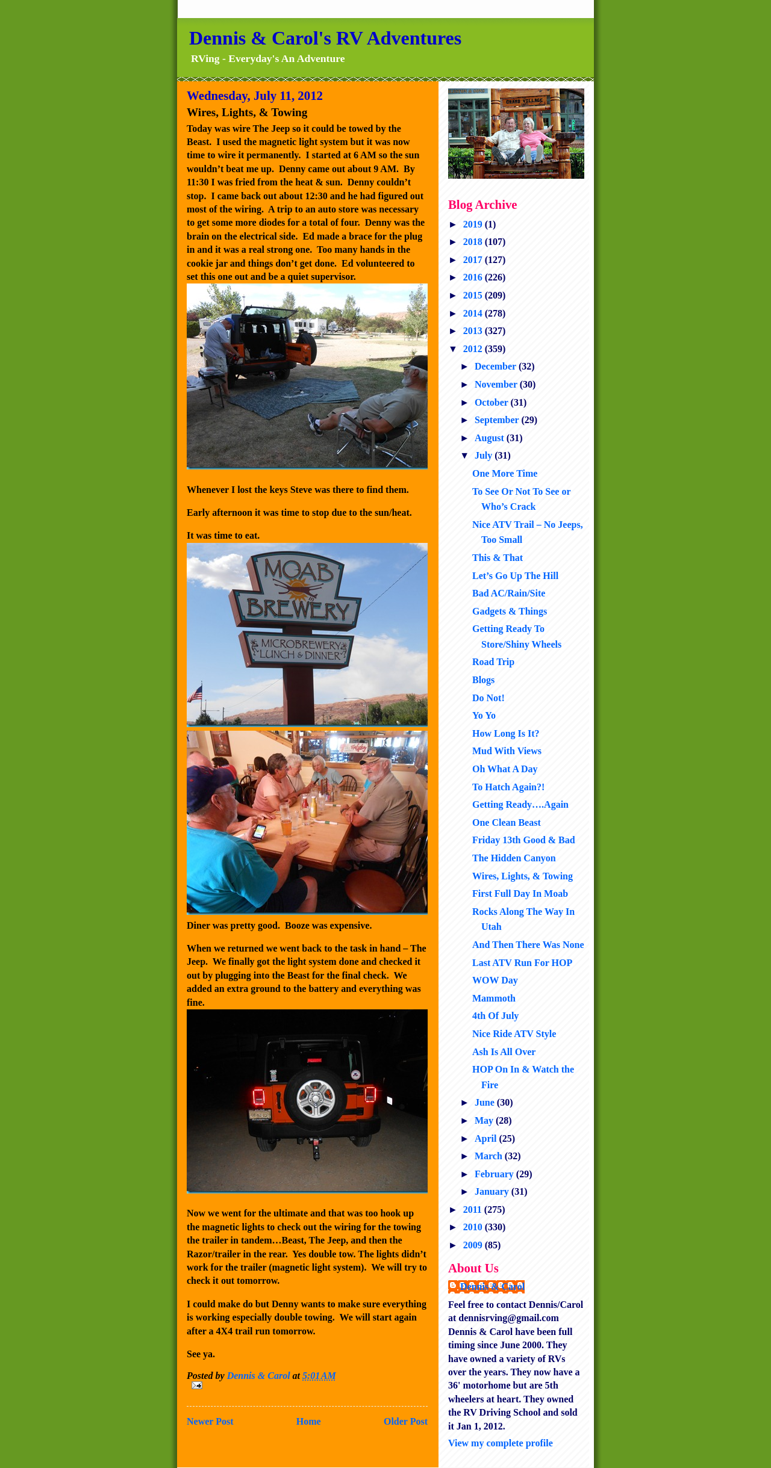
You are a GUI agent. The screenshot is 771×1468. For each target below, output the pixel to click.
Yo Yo (484, 715)
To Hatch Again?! (508, 787)
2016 (474, 277)
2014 (474, 313)
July (485, 455)
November (497, 384)
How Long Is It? (506, 733)
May (485, 1120)
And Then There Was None (528, 945)
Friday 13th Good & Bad (523, 840)
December (497, 366)
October (493, 402)
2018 (474, 242)
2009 (474, 1245)
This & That (497, 558)
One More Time (504, 473)
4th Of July (495, 1016)
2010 (474, 1227)
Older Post (406, 1421)
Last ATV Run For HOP (522, 963)
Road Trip (493, 662)
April (487, 1138)
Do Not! (488, 698)
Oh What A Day (505, 769)
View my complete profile (500, 1443)
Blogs (483, 680)
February (495, 1174)
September (498, 420)
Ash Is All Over (503, 1052)
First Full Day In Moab (520, 893)
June (486, 1102)
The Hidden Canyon (514, 858)
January (493, 1191)
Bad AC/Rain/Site (508, 593)
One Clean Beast (506, 822)
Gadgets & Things (509, 611)
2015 (474, 295)
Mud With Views (507, 751)
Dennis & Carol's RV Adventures (325, 38)
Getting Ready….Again (520, 804)
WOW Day (495, 980)
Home (308, 1421)
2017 (474, 260)
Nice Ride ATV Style (514, 1034)
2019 (474, 224)
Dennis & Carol (492, 1286)
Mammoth (494, 998)
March (490, 1156)
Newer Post (210, 1421)
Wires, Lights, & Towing (522, 876)
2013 (474, 331)
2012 (474, 349)
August (491, 438)
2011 (473, 1209)
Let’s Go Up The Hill (515, 576)
